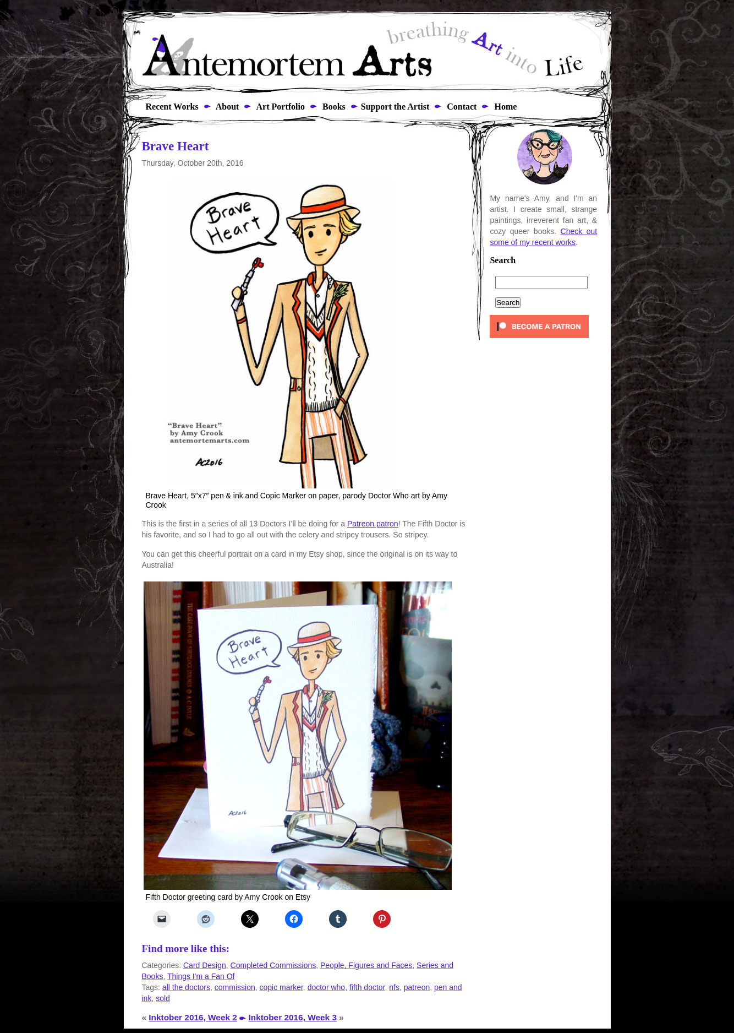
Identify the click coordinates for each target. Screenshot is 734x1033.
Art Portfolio (279, 106)
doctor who (326, 987)
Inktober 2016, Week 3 (292, 1017)
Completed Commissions (273, 965)
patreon (417, 987)
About (226, 106)
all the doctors (186, 987)
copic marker (281, 987)
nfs (394, 987)
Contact (460, 106)
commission (235, 987)
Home (504, 106)
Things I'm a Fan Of (201, 976)
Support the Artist (395, 106)
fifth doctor (367, 987)
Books (333, 106)
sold (163, 998)
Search (503, 260)
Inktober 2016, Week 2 (193, 1017)
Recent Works (169, 106)
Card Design (204, 965)
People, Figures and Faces (366, 965)
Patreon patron (372, 523)
